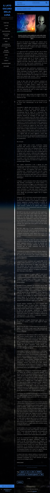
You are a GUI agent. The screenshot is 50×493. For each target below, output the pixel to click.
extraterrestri (21, 474)
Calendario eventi (6, 63)
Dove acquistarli (6, 31)
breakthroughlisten (33, 474)
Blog (6, 41)
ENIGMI (39, 472)
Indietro (20, 482)
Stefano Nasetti (20, 462)
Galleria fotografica (6, 51)
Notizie (6, 55)
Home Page (6, 22)
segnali (22, 472)
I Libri (6, 28)
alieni (32, 472)
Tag (18, 472)
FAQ (6, 57)
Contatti (6, 60)
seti (28, 472)
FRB (42, 474)
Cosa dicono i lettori (6, 34)
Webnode (35, 491)
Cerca (46, 3)
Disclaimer (6, 66)
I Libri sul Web (6, 38)
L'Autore (6, 25)
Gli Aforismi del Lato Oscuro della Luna (6, 46)
